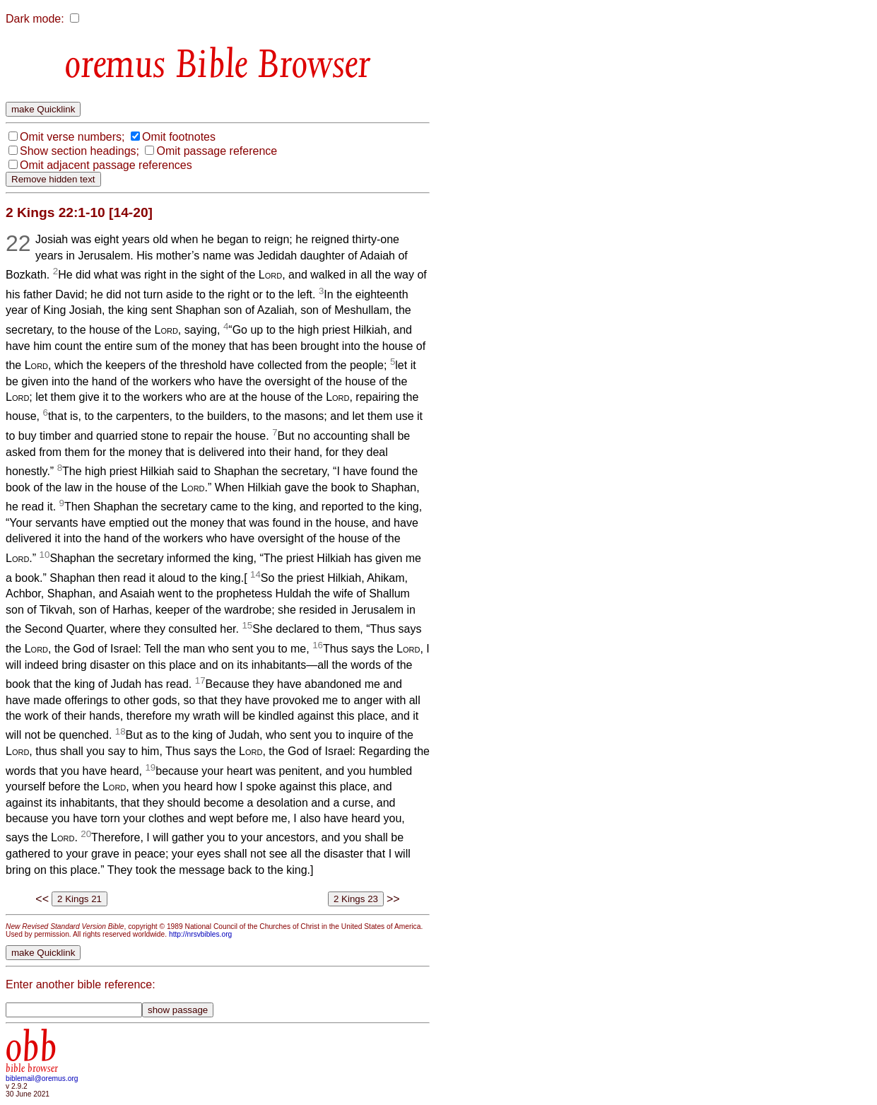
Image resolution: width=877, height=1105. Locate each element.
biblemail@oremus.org (42, 1078)
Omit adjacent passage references (106, 165)
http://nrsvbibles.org (200, 934)
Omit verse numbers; (72, 137)
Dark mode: (35, 19)
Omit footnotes (179, 137)
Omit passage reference (216, 151)
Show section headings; (79, 151)
